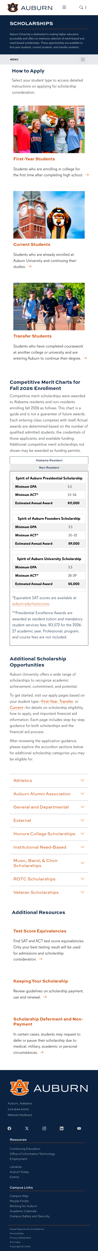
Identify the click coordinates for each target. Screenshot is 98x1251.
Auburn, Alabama (20, 1103)
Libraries (16, 1167)
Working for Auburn (23, 1206)
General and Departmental (48, 807)
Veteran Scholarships (48, 892)
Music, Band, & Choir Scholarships (48, 862)
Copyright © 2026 (20, 1246)
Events (14, 1177)
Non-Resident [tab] (49, 467)
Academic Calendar (23, 1211)
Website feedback (20, 1115)
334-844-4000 (18, 1109)
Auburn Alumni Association (48, 794)
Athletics (48, 780)
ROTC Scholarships (48, 879)
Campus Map (19, 1196)
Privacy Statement (20, 1237)
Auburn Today (19, 1172)
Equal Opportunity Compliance (27, 1229)
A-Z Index (15, 1242)
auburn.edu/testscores (30, 603)
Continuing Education (25, 1149)
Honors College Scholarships (48, 833)
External (48, 820)
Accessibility (17, 1233)
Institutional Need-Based (48, 847)
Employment (18, 1159)
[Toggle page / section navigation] (83, 59)
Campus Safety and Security (30, 1216)
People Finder (19, 1201)
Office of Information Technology (32, 1154)
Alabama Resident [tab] (49, 460)
